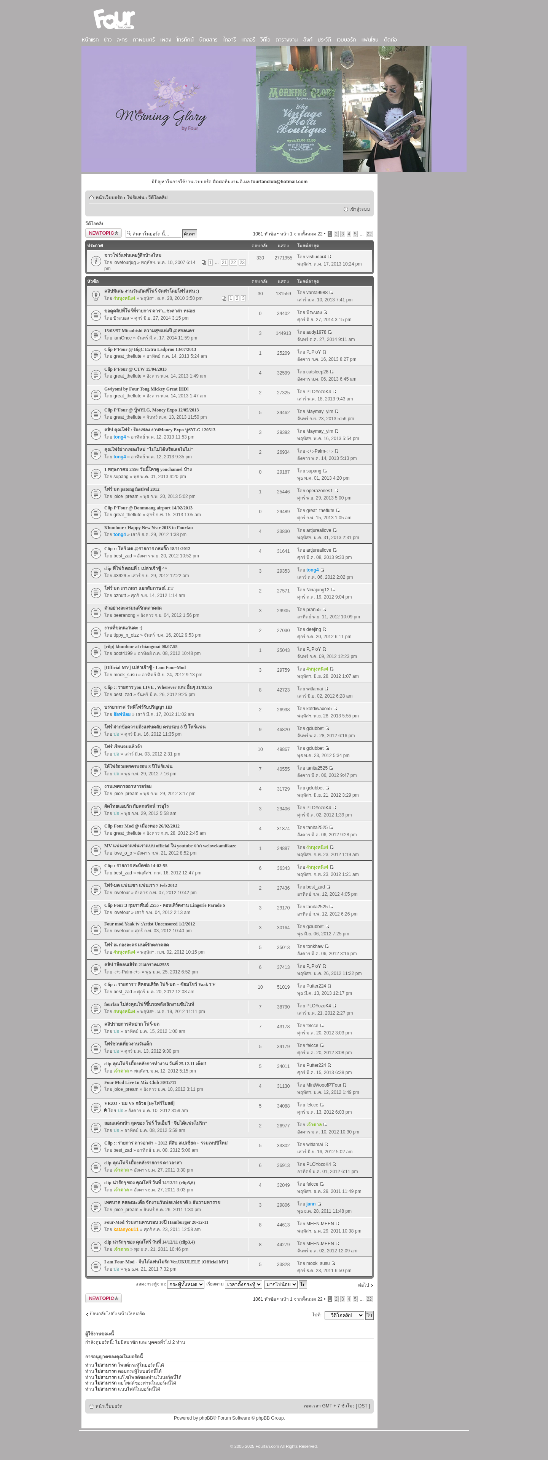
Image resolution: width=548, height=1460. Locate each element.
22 (369, 234)
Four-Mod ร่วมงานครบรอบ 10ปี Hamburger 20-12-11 (156, 1222)
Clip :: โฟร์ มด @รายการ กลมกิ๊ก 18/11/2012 (147, 548)
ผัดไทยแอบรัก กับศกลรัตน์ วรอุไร (136, 806)
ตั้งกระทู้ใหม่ (103, 233)
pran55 (313, 609)
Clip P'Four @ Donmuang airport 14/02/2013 (148, 508)
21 (224, 262)
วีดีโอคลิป (157, 197)
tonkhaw (314, 946)
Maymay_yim (319, 411)
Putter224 (316, 986)
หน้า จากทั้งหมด (301, 234)
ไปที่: (317, 1315)
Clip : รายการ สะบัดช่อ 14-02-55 (135, 865)
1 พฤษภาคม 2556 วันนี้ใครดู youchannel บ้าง (148, 469)
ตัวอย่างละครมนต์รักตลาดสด (133, 608)
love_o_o (122, 853)
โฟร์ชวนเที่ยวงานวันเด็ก (128, 1044)
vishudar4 (316, 256)
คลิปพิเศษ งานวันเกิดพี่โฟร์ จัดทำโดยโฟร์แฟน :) (151, 291)
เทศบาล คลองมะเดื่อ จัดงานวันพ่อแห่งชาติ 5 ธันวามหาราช (162, 1202)
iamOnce (122, 338)
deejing (313, 629)
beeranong (124, 615)
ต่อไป (363, 1285)
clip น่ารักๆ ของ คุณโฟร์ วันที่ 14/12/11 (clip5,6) (149, 1182)
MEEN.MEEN (320, 1223)
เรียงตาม (234, 1284)
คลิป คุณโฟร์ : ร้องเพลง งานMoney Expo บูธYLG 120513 (159, 429)
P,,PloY (313, 352)
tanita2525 (317, 768)
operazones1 (319, 490)
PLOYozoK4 (318, 391)
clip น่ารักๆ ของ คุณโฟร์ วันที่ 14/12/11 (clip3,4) (149, 1242)
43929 (119, 575)
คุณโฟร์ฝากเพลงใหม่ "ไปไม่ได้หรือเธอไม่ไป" (148, 449)
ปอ (116, 734)
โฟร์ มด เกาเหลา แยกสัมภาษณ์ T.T (139, 588)
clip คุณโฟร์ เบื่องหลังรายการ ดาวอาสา (143, 1162)
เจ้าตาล (121, 1071)
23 (242, 262)
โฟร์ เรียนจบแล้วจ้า (123, 746)
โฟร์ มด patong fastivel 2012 (131, 489)
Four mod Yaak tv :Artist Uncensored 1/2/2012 (149, 924)
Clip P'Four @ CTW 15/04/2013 (135, 369)
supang (120, 476)
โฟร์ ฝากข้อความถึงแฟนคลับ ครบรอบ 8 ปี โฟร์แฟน (155, 727)
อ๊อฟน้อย (122, 714)
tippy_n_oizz (126, 635)
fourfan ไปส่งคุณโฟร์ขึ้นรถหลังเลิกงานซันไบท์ (149, 1004)
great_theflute (127, 356)
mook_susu (125, 674)
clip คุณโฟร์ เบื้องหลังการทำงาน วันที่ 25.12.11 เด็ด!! (155, 1063)
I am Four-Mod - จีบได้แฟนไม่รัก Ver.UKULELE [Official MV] (166, 1262)
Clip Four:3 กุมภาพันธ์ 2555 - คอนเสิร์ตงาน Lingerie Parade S (164, 905)
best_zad (122, 556)
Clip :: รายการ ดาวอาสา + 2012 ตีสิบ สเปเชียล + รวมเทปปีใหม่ (166, 1143)
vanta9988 (317, 292)
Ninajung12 (318, 589)
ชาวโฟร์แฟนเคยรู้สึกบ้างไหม (132, 255)
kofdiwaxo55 (319, 708)
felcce (312, 1025)
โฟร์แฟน (135, 197)
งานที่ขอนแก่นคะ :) (123, 628)
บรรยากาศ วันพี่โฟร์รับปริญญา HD (138, 707)
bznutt (119, 595)
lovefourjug (124, 262)
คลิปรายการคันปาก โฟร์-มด (131, 1024)
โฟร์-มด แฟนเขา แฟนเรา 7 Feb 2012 (140, 885)
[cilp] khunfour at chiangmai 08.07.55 (140, 646)
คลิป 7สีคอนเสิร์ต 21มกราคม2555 (136, 964)
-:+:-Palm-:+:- (319, 451)
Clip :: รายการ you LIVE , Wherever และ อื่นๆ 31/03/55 (158, 687)
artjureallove (318, 530)
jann (311, 1204)
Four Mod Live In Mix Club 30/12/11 (140, 1082)
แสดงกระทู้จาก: (169, 1284)
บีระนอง (121, 318)
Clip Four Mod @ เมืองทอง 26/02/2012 (142, 826)
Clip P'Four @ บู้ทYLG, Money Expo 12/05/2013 (151, 410)
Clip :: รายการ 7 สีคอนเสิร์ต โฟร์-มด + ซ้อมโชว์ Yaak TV (159, 984)
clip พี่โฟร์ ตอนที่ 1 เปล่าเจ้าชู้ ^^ (135, 568)
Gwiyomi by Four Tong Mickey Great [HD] (146, 389)
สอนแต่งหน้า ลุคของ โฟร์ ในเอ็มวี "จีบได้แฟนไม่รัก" (155, 1123)
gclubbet (314, 728)
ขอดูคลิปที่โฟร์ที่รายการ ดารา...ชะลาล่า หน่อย (149, 311)
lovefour (121, 892)
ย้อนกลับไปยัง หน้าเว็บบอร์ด (117, 1313)
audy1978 (316, 332)
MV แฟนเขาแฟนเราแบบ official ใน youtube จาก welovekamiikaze (170, 845)
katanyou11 (126, 1229)
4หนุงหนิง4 (124, 298)
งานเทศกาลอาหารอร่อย (127, 786)
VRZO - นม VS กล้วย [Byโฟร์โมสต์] (139, 1103)
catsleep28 (317, 372)
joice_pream (125, 496)
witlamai (314, 689)
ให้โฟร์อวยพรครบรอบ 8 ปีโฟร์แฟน (138, 766)
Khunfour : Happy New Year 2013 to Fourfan (148, 527)
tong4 (119, 437)
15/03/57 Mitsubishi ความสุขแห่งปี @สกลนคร (149, 330)
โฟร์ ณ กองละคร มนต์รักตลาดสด (136, 945)
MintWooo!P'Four (323, 1085)
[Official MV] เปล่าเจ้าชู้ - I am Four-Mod (145, 667)
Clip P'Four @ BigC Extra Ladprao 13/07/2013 (150, 349)
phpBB (206, 1418)
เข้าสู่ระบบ (359, 209)
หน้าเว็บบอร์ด (109, 197)
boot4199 (122, 653)
